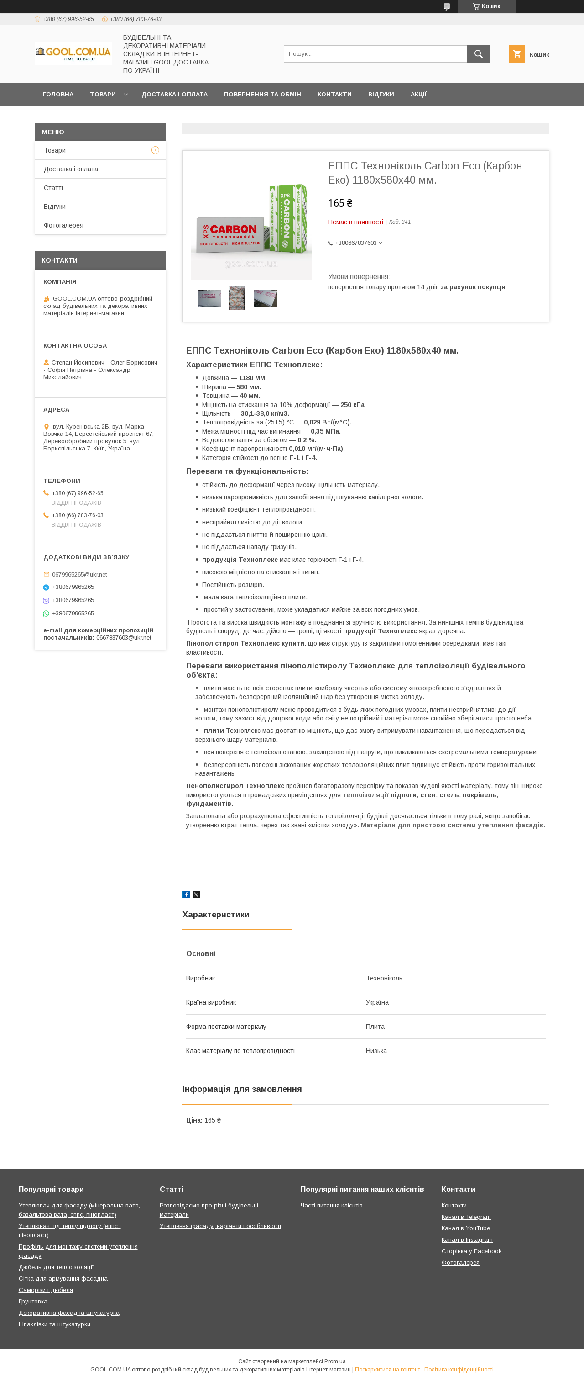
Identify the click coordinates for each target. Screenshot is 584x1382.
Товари (103, 94)
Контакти (335, 94)
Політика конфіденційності (459, 1369)
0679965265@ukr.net (79, 574)
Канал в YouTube (466, 1228)
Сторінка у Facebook (472, 1251)
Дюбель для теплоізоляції (56, 1267)
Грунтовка (33, 1301)
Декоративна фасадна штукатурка (69, 1312)
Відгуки (381, 94)
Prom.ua (335, 1361)
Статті (53, 187)
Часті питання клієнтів (332, 1205)
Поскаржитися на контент (387, 1369)
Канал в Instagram (467, 1239)
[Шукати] (478, 54)
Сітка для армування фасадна (63, 1278)
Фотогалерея (63, 225)
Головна (58, 94)
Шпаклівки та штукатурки (54, 1324)
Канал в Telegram (466, 1216)
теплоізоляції (366, 795)
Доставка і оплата (174, 94)
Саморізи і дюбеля (46, 1290)
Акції (419, 94)
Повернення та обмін (262, 94)
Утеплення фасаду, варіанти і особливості (220, 1226)
